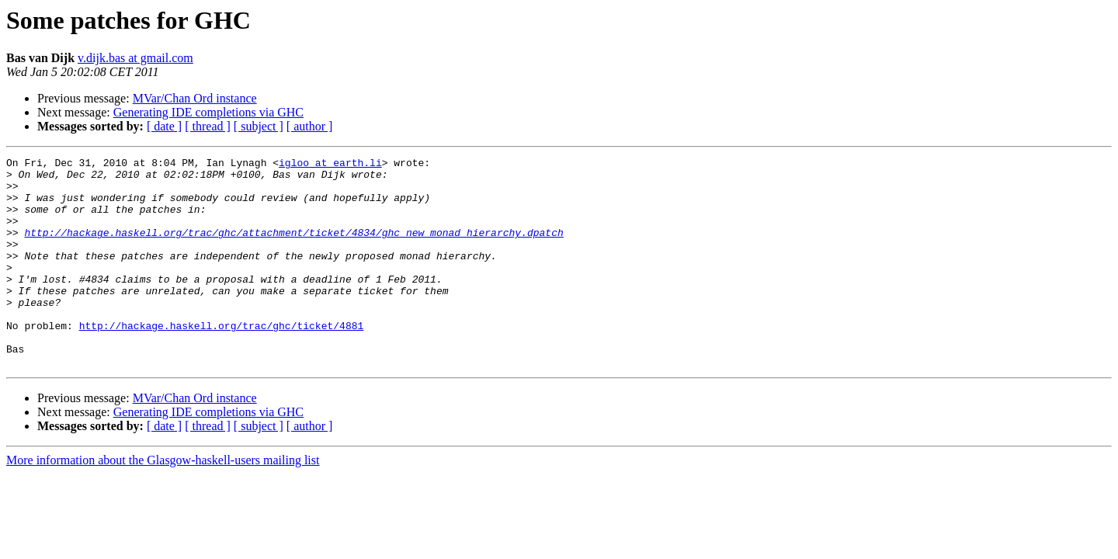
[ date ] (164, 126)
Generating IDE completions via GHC (208, 112)
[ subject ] (258, 126)
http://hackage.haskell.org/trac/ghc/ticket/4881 (221, 360)
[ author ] (309, 126)
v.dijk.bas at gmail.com (135, 57)
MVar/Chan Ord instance (195, 98)
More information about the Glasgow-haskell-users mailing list (162, 502)
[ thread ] (208, 126)
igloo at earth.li (330, 165)
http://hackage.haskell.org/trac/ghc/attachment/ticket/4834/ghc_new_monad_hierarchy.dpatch (293, 248)
